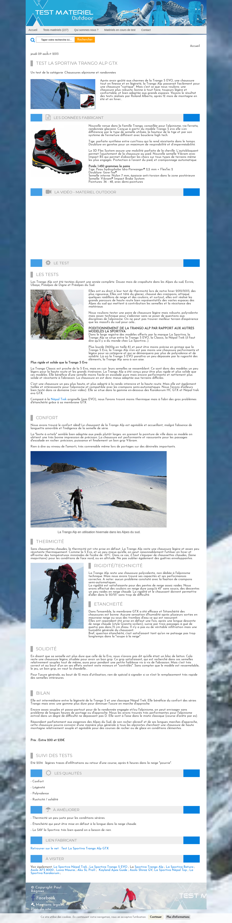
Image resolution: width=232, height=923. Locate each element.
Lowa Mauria (65, 870)
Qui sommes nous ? (86, 29)
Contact (146, 29)
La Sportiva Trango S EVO (108, 867)
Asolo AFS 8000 (42, 870)
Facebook (45, 898)
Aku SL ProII (86, 870)
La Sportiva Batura (179, 867)
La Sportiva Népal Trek (70, 867)
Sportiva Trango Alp (149, 867)
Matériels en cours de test (119, 29)
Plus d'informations (177, 917)
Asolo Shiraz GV (141, 870)
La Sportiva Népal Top (170, 870)
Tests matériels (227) (55, 29)
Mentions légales (48, 905)
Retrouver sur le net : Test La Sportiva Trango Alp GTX (70, 848)
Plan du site (41, 909)
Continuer (156, 917)
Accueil (33, 29)
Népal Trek (59, 399)
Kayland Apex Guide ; (114, 870)
